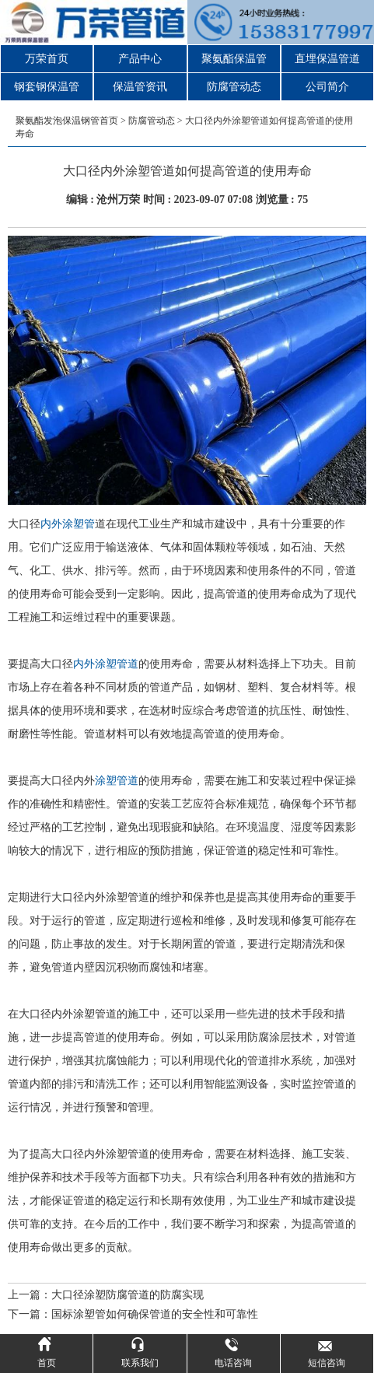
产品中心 (140, 59)
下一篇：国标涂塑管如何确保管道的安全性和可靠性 (133, 1314)
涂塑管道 (116, 780)
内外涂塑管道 (105, 664)
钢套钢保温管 (46, 87)
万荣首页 (46, 59)
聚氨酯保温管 (234, 59)
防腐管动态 (234, 87)
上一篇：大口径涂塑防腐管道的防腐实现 (106, 1295)
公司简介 (327, 87)
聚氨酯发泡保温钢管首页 (67, 120)
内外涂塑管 (67, 524)
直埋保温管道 (327, 59)
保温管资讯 (140, 87)
